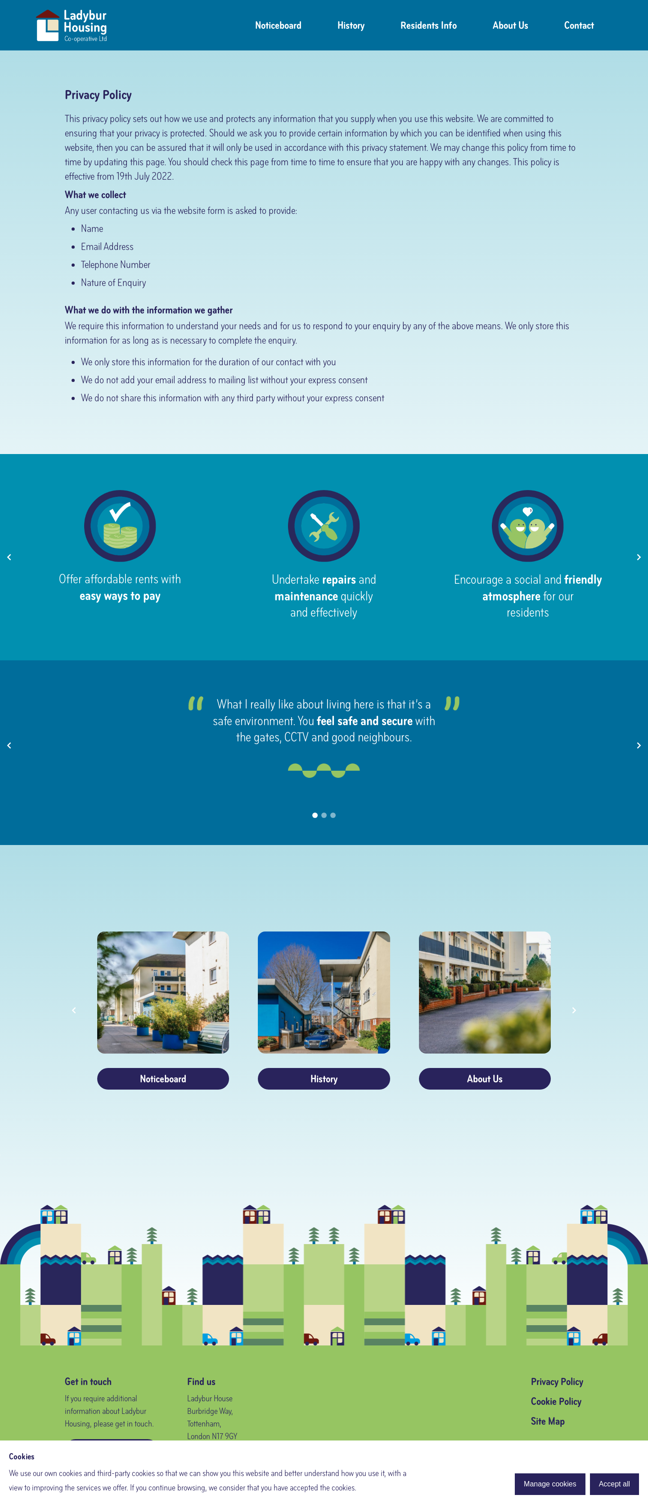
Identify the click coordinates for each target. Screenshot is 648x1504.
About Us (510, 25)
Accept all (614, 1484)
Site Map (548, 1421)
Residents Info (428, 25)
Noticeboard (278, 25)
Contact (579, 25)
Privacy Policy (557, 1381)
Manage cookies (550, 1484)
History (351, 25)
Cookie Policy (556, 1401)
